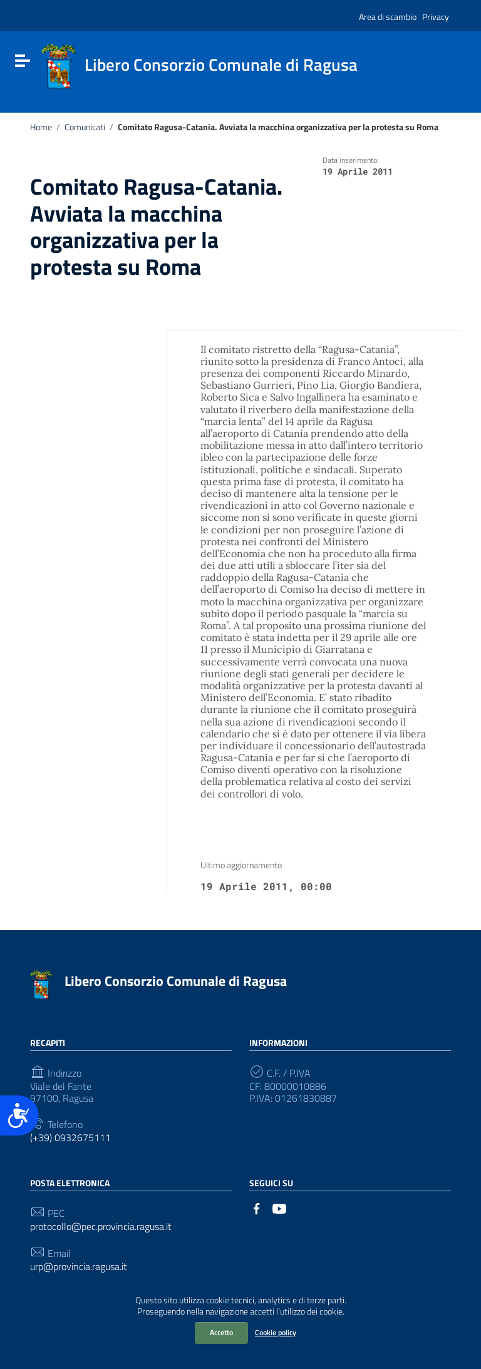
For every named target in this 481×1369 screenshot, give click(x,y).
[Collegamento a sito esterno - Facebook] (256, 1207)
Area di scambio (387, 16)
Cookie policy (275, 1332)
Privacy (435, 16)
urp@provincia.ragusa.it (78, 1267)
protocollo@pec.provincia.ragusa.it (101, 1227)
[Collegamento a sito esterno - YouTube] (279, 1207)
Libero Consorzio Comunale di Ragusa (176, 981)
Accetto (221, 1332)
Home (41, 127)
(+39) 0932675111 (70, 1138)
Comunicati (85, 127)
